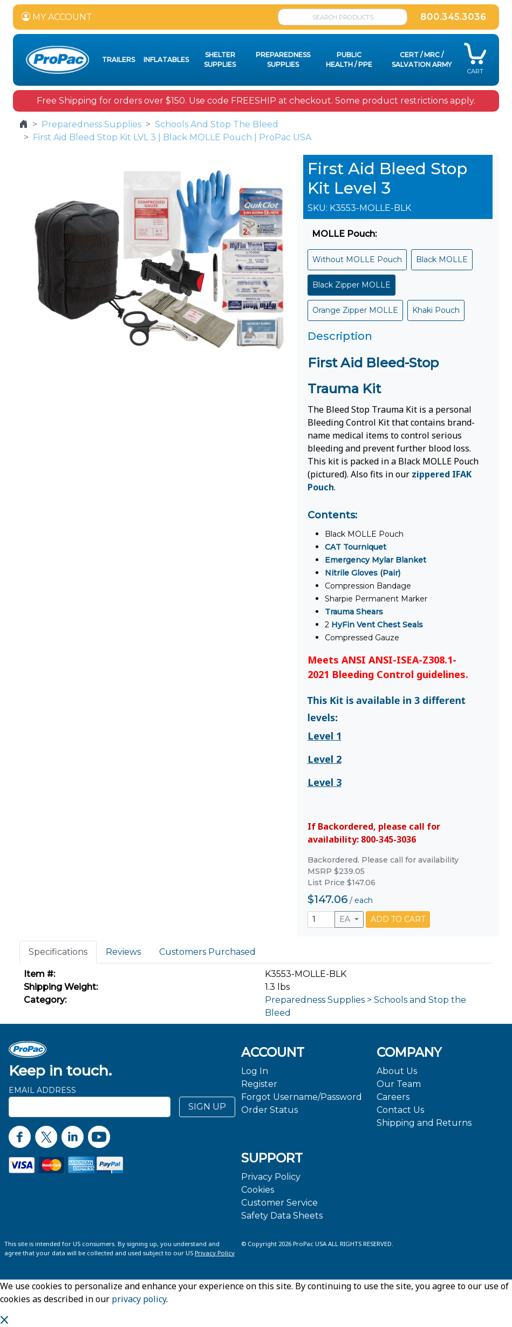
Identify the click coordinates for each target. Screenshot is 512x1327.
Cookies (257, 1190)
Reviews (123, 952)
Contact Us (400, 1110)
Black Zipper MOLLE (351, 285)
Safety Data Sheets (282, 1215)
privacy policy (139, 1299)
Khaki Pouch (436, 310)
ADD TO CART (398, 919)
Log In (254, 1071)
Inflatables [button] (166, 60)
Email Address (42, 1090)
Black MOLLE (442, 259)
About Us (397, 1071)
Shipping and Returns (424, 1123)
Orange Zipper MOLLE (355, 310)
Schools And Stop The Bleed (216, 124)
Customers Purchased (207, 952)
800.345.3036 (453, 17)
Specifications (58, 952)
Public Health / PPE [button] (349, 60)
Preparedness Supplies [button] (283, 60)
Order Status (269, 1110)
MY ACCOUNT (57, 17)
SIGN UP (207, 1107)
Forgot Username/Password (301, 1097)
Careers (393, 1097)
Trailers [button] (118, 60)
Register (259, 1084)
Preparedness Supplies (91, 124)
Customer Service (279, 1203)
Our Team (399, 1084)
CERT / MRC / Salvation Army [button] (422, 60)
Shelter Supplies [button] (220, 60)
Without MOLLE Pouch (357, 259)
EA (345, 919)
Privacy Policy (271, 1177)
